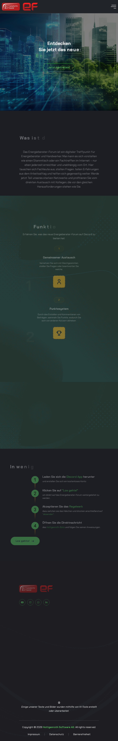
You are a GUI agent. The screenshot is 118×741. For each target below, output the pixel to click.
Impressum (34, 734)
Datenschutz (56, 734)
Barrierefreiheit (81, 734)
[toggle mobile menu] (113, 6)
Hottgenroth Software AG (58, 727)
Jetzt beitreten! (59, 67)
